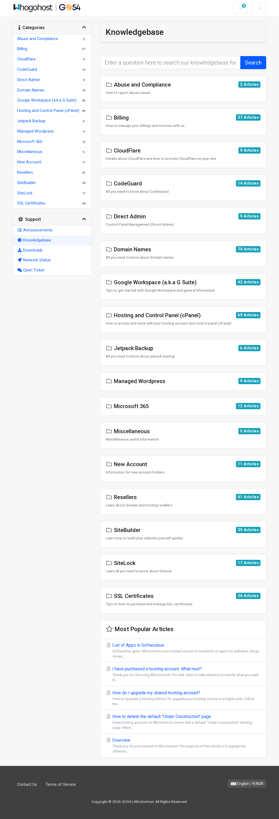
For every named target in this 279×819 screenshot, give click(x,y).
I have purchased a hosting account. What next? (183, 674)
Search (253, 62)
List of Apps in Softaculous (183, 651)
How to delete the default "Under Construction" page (183, 722)
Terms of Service (61, 784)
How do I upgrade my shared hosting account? (183, 698)
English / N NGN (247, 783)
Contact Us (27, 784)
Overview (183, 746)
